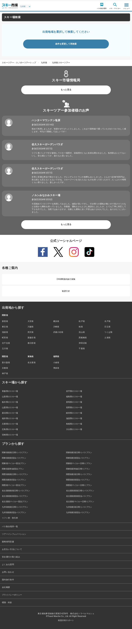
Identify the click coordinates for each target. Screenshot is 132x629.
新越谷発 (32, 338)
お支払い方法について (12, 549)
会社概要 (6, 587)
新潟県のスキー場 (10, 413)
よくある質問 (8, 564)
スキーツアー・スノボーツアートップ (19, 63)
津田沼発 (83, 343)
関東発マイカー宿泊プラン (14, 463)
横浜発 (56, 321)
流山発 (82, 332)
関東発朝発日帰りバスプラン (15, 452)
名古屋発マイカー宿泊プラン (15, 501)
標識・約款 (7, 602)
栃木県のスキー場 (10, 402)
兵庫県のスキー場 (10, 424)
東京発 (5, 327)
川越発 (31, 327)
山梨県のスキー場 (10, 407)
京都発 (5, 368)
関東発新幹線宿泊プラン (13, 469)
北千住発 (6, 343)
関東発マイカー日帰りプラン (79, 463)
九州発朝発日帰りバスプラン (15, 507)
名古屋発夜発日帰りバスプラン (80, 491)
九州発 (44, 63)
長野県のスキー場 (74, 407)
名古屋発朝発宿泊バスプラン (15, 496)
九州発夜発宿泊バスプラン (78, 512)
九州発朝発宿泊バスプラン (14, 512)
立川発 (5, 348)
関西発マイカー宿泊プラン (14, 485)
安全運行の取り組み (11, 557)
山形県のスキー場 (10, 397)
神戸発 (5, 373)
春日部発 (32, 343)
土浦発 (107, 338)
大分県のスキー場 (74, 429)
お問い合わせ (8, 572)
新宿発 (5, 321)
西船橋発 (83, 338)
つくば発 (108, 332)
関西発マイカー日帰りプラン (79, 485)
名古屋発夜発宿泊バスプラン (79, 496)
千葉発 (82, 348)
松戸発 (82, 321)
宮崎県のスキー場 (10, 435)
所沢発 (31, 332)
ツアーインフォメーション (14, 534)
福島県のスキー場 (74, 397)
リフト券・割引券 (10, 518)
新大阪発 (6, 362)
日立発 (107, 327)
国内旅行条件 (8, 580)
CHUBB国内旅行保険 (66, 279)
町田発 (5, 338)
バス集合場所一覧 (10, 526)
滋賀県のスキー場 (74, 418)
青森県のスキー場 (10, 391)
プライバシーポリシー (12, 595)
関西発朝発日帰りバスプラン (15, 474)
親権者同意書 (8, 542)
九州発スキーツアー (61, 63)
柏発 (81, 327)
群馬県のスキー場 (74, 402)
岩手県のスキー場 (74, 391)
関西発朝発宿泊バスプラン (78, 480)
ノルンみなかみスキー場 (46, 195)
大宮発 (31, 321)
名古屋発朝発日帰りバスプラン (16, 491)
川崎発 (56, 327)
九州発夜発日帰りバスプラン (79, 507)
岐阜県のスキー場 (74, 413)
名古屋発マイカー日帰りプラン (80, 501)
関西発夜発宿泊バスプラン (14, 480)
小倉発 (56, 362)
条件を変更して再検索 (66, 44)
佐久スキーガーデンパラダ (47, 144)
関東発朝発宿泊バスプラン (14, 458)
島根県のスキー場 (74, 424)
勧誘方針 (66, 291)
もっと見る (66, 89)
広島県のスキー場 (10, 429)
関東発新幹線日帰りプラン (78, 469)
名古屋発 (32, 362)
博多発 (56, 368)
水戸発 (107, 321)
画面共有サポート (66, 620)
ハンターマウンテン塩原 (46, 120)
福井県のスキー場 (10, 418)
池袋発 (5, 332)
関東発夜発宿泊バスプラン (78, 458)
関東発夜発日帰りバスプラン (79, 452)
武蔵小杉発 (58, 332)
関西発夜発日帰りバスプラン (79, 474)
